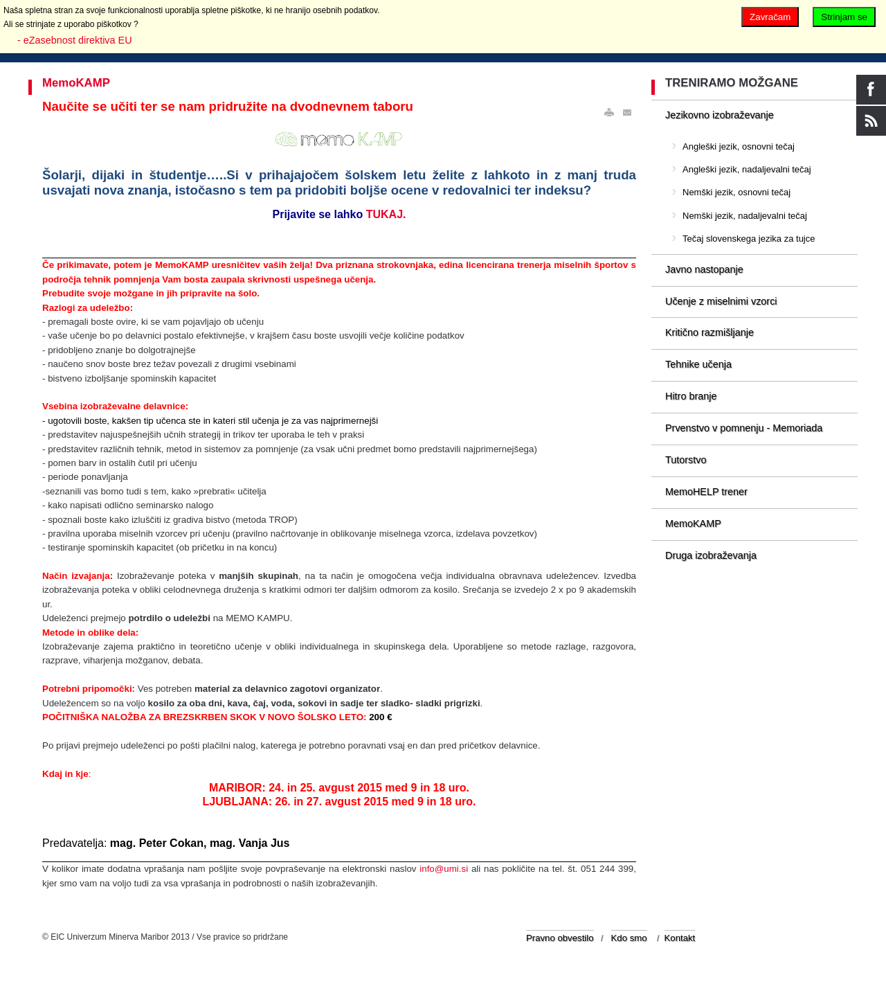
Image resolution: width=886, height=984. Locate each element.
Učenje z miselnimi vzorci (721, 301)
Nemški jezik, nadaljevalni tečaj (744, 216)
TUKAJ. (386, 214)
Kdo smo (629, 938)
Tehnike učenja (698, 364)
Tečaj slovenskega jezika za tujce (748, 238)
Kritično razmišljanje (709, 332)
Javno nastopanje (704, 269)
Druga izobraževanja (711, 555)
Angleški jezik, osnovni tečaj (738, 146)
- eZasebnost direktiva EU (74, 40)
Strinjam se (844, 17)
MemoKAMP (76, 82)
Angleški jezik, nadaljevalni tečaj (746, 169)
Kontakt (680, 938)
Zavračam (770, 17)
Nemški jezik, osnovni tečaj (736, 192)
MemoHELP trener (706, 491)
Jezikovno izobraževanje (719, 114)
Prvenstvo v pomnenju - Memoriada (743, 427)
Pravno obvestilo (560, 938)
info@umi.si (443, 869)
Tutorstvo (685, 459)
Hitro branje (690, 396)
